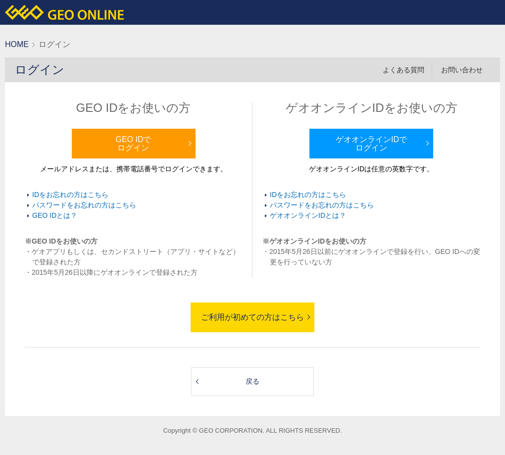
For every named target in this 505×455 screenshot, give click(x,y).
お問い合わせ (462, 70)
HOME (17, 44)
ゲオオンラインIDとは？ (308, 215)
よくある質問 (403, 70)
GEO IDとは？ (54, 215)
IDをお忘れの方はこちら (70, 195)
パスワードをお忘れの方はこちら (84, 205)
